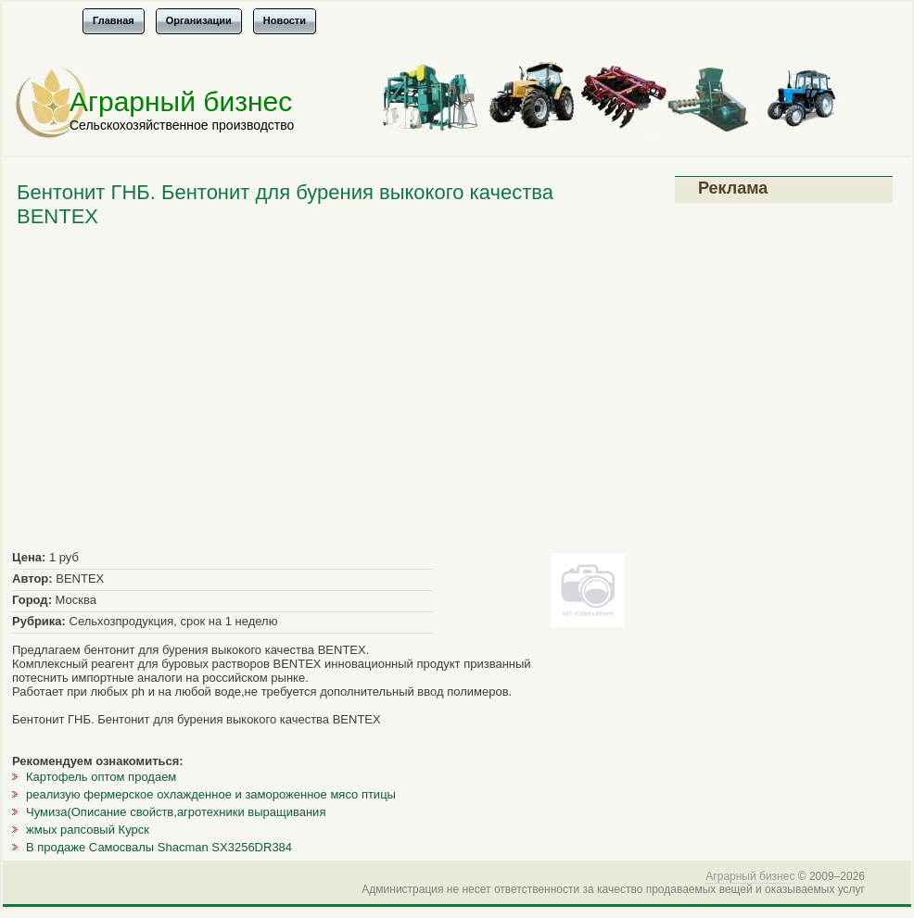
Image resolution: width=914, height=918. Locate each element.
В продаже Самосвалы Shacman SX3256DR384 (159, 847)
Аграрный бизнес (181, 101)
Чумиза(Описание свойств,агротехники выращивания (175, 812)
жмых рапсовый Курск (87, 829)
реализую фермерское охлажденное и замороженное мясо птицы (211, 794)
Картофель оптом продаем (101, 777)
